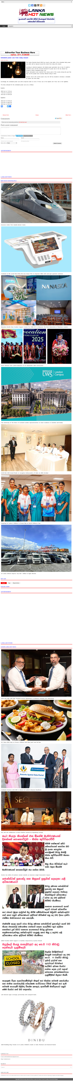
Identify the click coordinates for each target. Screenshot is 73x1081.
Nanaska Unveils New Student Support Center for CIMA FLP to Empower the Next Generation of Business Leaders (34, 327)
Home (4, 26)
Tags (9, 583)
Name (2, 137)
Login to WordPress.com (28, 136)
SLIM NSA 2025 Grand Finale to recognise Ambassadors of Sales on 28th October (24, 473)
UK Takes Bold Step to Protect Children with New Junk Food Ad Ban (21, 742)
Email (22, 137)
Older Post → (68, 115)
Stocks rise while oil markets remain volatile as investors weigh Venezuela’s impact (25, 875)
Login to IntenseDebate (19, 136)
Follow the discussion (60, 118)
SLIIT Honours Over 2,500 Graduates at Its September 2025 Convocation (22, 365)
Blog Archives (16, 583)
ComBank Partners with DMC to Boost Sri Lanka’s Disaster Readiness (21, 790)
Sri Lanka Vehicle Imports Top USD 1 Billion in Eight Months (18, 573)
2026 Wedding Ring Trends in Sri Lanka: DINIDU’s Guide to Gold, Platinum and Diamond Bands (28, 1044)
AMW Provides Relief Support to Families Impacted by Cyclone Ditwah (21, 940)
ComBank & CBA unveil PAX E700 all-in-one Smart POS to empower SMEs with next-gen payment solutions (32, 274)
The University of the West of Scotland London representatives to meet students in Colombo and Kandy (32, 422)
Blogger (56, 1079)
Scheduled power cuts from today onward (14, 58)
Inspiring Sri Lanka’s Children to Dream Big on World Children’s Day (20, 523)
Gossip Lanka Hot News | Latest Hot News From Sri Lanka (36, 1079)
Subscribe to (9, 143)
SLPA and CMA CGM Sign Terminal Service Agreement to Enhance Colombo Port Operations (27, 698)
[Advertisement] (36, 39)
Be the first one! (23, 122)
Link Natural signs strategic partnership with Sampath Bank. (18, 994)
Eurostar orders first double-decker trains (13, 225)
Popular (3, 583)
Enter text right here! (31, 130)
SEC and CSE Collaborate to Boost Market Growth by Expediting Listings (22, 832)
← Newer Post (5, 115)
